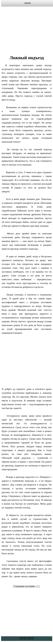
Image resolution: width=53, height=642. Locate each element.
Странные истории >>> (26, 586)
